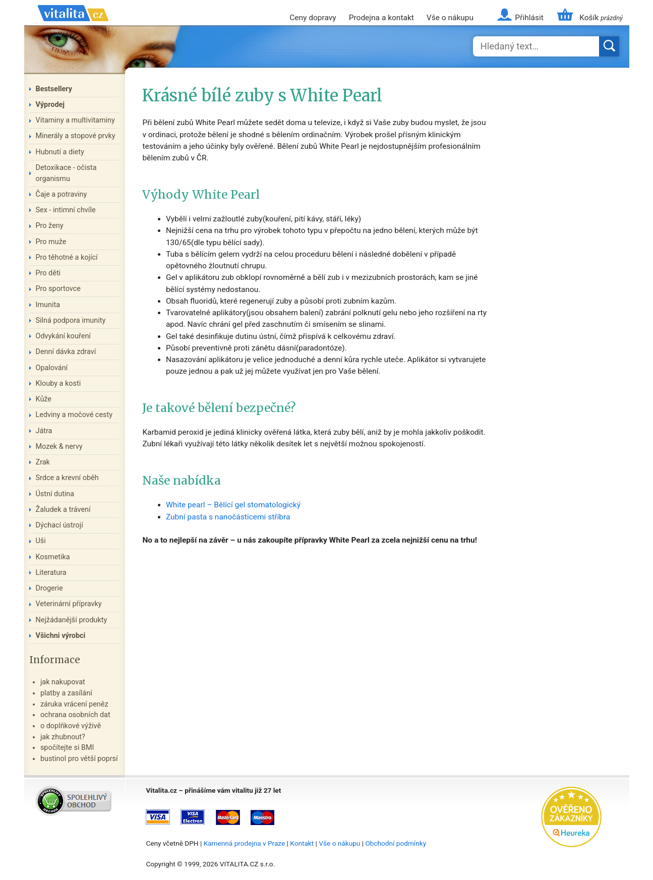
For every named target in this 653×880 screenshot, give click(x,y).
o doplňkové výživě (70, 726)
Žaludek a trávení (63, 509)
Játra (44, 431)
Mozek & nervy (59, 446)
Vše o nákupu (450, 17)
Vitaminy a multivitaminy (75, 120)
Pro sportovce (58, 288)
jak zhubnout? (62, 737)
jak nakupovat (62, 682)
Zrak (43, 462)
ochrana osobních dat (75, 715)
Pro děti (48, 273)
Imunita (48, 305)
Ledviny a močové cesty (74, 414)
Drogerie (49, 588)
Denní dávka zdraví (66, 351)
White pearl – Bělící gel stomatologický (233, 504)
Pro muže (51, 242)
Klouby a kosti (58, 383)
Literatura (51, 572)
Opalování (52, 368)
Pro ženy (50, 225)
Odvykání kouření (63, 336)
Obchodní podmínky (395, 843)
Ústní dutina (55, 494)
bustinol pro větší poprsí (79, 758)
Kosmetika (53, 557)
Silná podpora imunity (71, 320)
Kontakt (302, 843)
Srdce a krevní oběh (67, 478)
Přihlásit (529, 17)
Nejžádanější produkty (71, 620)
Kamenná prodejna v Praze (244, 843)
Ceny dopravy (312, 17)
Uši (41, 541)
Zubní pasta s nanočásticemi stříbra (228, 516)
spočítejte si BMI (67, 747)
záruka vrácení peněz (74, 704)
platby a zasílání (66, 693)
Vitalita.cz (73, 25)
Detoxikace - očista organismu (66, 173)
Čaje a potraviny (61, 194)
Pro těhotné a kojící (67, 257)
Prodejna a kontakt (381, 17)
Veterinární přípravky (69, 604)
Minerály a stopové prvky (75, 136)
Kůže (44, 399)
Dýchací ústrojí (59, 525)
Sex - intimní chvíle (66, 210)
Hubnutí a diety (60, 152)
